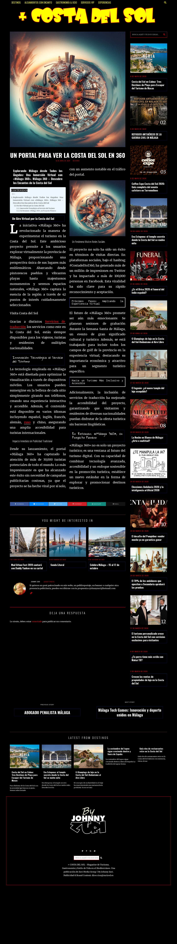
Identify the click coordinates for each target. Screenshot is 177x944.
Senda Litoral (57, 565)
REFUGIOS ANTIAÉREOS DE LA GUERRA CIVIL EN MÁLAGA (147, 135)
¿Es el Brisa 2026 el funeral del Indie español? (148, 290)
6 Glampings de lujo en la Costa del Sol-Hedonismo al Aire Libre (148, 340)
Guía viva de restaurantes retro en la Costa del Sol (151, 750)
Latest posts (49, 582)
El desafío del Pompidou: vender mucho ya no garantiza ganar (148, 537)
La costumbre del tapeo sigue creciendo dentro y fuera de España (119, 751)
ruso (27, 422)
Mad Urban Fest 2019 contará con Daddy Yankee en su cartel (27, 566)
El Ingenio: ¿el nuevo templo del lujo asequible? (148, 389)
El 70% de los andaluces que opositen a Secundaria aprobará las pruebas (148, 584)
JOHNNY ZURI (35, 582)
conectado (37, 621)
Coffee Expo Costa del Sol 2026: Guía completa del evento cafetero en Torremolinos (148, 187)
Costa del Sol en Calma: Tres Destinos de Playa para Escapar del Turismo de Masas (148, 85)
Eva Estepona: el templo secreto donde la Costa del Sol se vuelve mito (148, 240)
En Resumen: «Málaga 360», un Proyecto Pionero (38, 211)
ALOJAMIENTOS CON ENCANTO (38, 2)
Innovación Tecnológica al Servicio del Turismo (37, 208)
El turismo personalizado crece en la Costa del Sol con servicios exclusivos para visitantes (148, 637)
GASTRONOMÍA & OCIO (66, 2)
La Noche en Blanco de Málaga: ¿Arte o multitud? (147, 439)
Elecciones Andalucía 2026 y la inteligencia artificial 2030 (147, 488)
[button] (164, 34)
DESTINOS (16, 2)
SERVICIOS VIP (87, 2)
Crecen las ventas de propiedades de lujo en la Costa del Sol (148, 680)
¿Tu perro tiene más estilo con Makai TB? (147, 658)
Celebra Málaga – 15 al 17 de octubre (104, 566)
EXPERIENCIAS (104, 2)
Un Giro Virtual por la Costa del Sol (30, 206)
